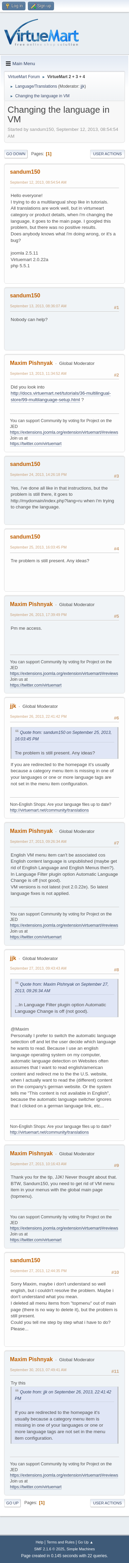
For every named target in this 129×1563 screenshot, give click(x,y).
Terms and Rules (61, 1542)
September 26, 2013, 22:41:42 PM (38, 716)
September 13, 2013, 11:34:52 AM (38, 373)
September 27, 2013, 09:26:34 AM (38, 841)
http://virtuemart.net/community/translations (49, 810)
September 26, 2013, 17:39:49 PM (38, 615)
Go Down (15, 154)
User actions (107, 154)
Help (39, 1542)
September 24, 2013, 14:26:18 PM (38, 474)
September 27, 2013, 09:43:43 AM (38, 968)
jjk (82, 86)
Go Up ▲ (85, 1542)
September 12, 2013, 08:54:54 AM (38, 182)
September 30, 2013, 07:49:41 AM (38, 1370)
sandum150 (25, 172)
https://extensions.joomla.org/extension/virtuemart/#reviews (64, 432)
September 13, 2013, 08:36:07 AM (38, 306)
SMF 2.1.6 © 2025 (49, 1549)
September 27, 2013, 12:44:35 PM (38, 1271)
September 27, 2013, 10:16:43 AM (38, 1164)
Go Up (12, 1503)
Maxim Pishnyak (31, 363)
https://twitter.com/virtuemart (36, 443)
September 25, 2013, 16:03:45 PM (38, 547)
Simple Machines (81, 1549)
